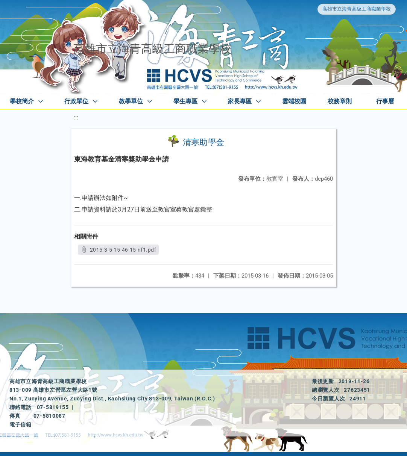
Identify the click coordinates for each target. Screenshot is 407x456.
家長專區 (240, 101)
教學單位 (131, 101)
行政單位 (76, 101)
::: (76, 117)
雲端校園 (294, 101)
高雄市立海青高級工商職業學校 (356, 9)
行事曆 (385, 101)
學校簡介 (22, 101)
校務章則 (340, 101)
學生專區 (185, 101)
